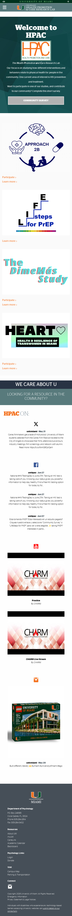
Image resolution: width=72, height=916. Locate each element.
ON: (16, 414)
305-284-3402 (17, 823)
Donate (11, 861)
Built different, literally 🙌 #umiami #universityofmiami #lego (36, 766)
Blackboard (13, 846)
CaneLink (12, 840)
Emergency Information (17, 897)
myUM (10, 837)
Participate (9, 177)
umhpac (32, 473)
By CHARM (36, 604)
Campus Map (13, 872)
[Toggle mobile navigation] (5, 7)
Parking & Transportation (19, 875)
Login (10, 857)
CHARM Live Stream (36, 659)
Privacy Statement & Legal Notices (22, 900)
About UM (12, 834)
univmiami (32, 431)
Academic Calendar (16, 843)
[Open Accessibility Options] (4, 1)
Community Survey (36, 100)
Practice (36, 601)
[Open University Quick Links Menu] (68, 1)
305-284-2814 (20, 819)
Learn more (9, 181)
